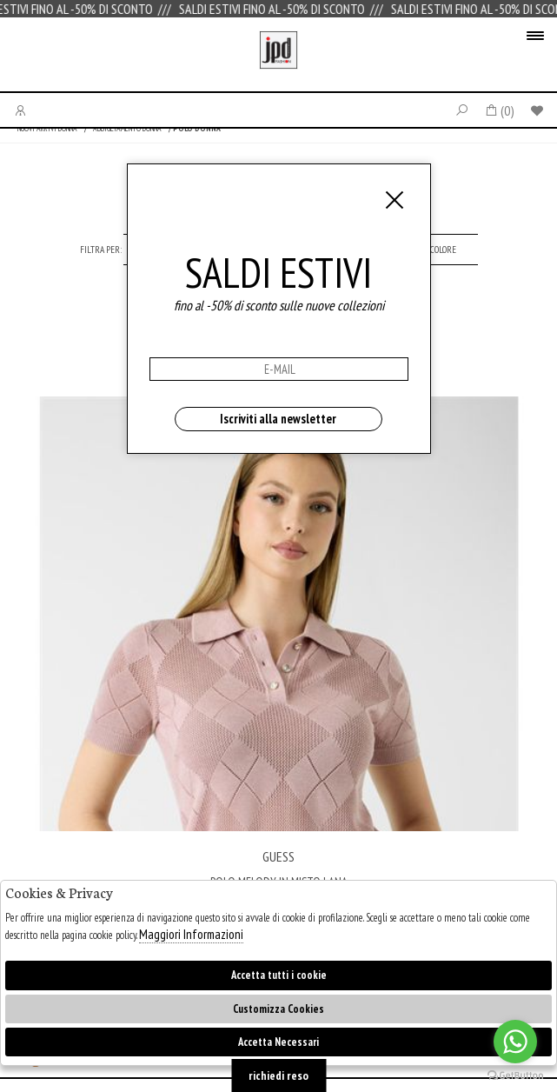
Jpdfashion (278, 58)
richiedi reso (278, 1075)
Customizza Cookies (278, 1009)
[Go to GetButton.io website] (515, 1074)
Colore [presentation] (443, 249)
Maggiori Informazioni (191, 934)
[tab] (443, 249)
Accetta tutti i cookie (279, 975)
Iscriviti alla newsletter (278, 418)
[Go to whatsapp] (515, 1041)
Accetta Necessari (278, 1042)
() (499, 110)
